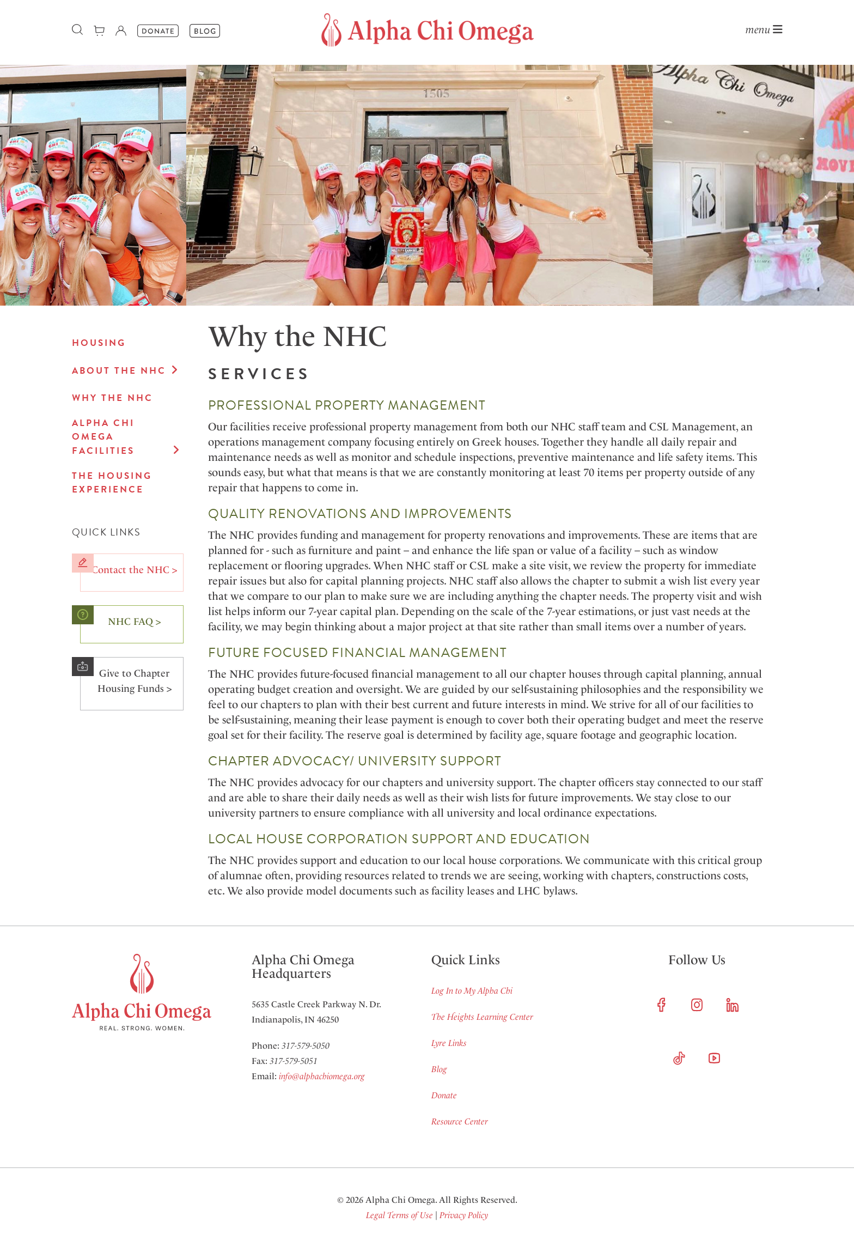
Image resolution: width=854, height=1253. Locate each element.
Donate (444, 1095)
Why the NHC (112, 398)
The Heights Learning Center (482, 1017)
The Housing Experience (112, 483)
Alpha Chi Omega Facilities (103, 437)
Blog (439, 1069)
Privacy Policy (464, 1215)
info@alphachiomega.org (322, 1076)
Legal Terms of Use (399, 1215)
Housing (99, 343)
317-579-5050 (306, 1046)
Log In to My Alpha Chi (472, 991)
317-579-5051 (294, 1061)
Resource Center (459, 1121)
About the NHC (119, 371)
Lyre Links (449, 1043)
